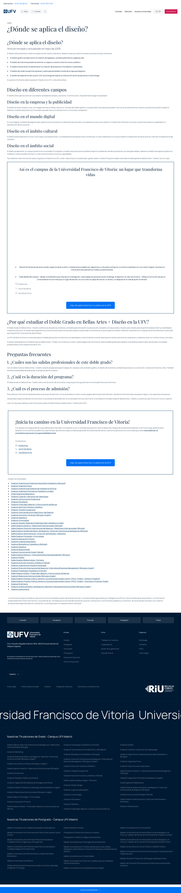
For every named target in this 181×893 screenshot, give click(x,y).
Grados (66, 640)
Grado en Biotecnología (20, 549)
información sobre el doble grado (103, 342)
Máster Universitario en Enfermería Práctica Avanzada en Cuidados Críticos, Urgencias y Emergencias (30, 840)
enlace (63, 80)
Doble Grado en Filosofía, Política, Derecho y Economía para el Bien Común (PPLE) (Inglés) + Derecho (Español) (55, 578)
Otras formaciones (71, 661)
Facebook (56, 620)
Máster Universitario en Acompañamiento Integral (84, 868)
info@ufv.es (21, 284)
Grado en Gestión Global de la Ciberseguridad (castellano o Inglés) (37, 523)
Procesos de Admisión (104, 394)
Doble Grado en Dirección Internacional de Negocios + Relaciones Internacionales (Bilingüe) (48, 528)
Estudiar (118, 11)
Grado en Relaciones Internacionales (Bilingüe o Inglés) (33, 576)
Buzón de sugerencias (110, 649)
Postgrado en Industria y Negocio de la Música (82, 837)
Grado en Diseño (17, 557)
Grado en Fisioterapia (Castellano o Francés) (29, 570)
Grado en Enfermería (19, 584)
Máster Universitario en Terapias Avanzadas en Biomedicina (31, 828)
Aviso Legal (11, 686)
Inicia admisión (171, 11)
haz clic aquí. (165, 158)
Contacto (143, 644)
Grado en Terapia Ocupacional (23, 510)
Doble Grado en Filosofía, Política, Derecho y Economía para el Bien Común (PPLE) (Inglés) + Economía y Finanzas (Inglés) (59, 581)
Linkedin (22, 620)
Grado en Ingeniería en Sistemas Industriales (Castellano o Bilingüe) (38, 483)
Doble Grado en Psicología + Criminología (27, 536)
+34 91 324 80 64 (20, 3)
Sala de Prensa (107, 653)
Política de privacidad (30, 686)
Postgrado (68, 644)
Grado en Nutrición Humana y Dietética (26, 507)
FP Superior (68, 653)
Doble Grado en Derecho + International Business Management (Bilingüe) (40, 555)
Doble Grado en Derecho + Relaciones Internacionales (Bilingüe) (37, 525)
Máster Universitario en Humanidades (79, 856)
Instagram (124, 620)
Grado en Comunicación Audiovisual (25, 499)
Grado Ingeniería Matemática (22, 494)
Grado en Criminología (20, 520)
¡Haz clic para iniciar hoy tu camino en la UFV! (90, 305)
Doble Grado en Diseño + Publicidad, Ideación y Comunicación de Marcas (40, 573)
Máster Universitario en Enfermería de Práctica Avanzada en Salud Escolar (33, 833)
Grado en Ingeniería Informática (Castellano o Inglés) (32, 491)
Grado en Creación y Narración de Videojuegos (29, 496)
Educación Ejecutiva (72, 657)
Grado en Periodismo (19, 502)
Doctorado (68, 649)
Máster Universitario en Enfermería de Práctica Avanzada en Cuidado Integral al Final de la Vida (31, 847)
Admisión (128, 11)
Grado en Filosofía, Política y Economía (22, 778)
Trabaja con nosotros (109, 640)
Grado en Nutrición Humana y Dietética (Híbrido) (30, 563)
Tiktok (158, 620)
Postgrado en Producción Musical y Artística (81, 832)
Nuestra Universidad (143, 11)
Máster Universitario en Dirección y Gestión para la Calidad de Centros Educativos (88, 862)
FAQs (141, 649)
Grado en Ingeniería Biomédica (23, 541)
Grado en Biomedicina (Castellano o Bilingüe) (29, 544)
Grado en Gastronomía (20, 589)
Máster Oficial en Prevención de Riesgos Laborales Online (143, 858)
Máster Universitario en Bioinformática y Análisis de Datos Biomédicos (30, 854)
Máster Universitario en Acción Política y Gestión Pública (143, 846)
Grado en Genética (18, 547)
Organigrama (106, 644)
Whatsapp (143, 640)
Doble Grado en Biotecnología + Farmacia (27, 560)
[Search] (45, 11)
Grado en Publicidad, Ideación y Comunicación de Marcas (34, 504)
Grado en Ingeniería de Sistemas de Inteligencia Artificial (33, 488)
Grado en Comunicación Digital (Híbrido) (27, 552)
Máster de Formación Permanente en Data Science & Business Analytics (145, 864)
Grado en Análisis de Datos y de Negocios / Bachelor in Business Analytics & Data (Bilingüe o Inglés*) (51, 586)
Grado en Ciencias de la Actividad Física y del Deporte (32, 512)
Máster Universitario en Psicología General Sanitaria (85, 842)
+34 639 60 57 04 (23, 293)
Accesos (36, 11)
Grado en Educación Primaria (22, 539)
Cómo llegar (144, 653)
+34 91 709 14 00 (46, 3)
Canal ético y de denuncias (88, 686)
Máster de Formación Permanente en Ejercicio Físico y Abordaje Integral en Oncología (32, 866)
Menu (25, 11)
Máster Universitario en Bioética (20, 861)
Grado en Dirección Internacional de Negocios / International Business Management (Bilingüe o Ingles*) (52, 568)
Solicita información (90, 890)
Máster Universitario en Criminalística (135, 828)
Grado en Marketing (19, 518)
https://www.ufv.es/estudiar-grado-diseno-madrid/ (85, 158)
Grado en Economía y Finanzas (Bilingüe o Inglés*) (31, 515)
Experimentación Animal (73, 828)
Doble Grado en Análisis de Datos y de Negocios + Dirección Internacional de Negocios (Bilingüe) (49, 531)
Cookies (47, 686)
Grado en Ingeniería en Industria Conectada (28, 565)
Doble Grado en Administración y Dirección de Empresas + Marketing (38, 533)
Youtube (90, 620)
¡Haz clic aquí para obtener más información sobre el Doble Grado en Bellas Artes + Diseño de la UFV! (47, 403)
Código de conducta (64, 686)
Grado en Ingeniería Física (21, 486)
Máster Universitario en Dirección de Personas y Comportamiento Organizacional (146, 852)
